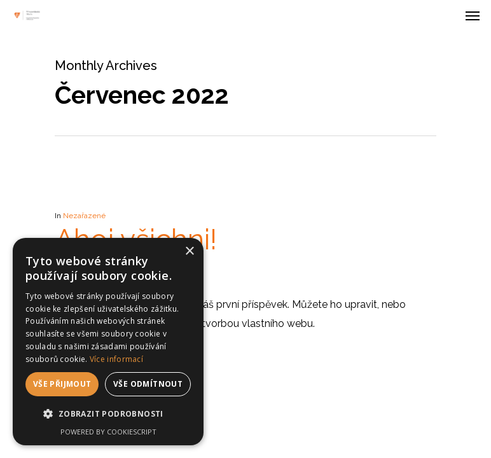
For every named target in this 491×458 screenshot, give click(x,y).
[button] (108, 414)
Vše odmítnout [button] (148, 383)
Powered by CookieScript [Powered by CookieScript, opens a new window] (108, 431)
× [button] (189, 251)
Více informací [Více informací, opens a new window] (116, 359)
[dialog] (108, 341)
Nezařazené (84, 215)
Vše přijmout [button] (62, 383)
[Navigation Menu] (473, 15)
